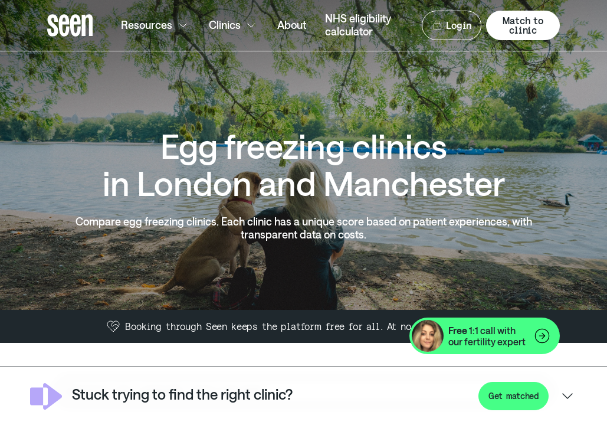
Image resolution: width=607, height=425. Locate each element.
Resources (155, 25)
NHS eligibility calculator (358, 25)
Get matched (513, 396)
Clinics (233, 25)
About (291, 24)
